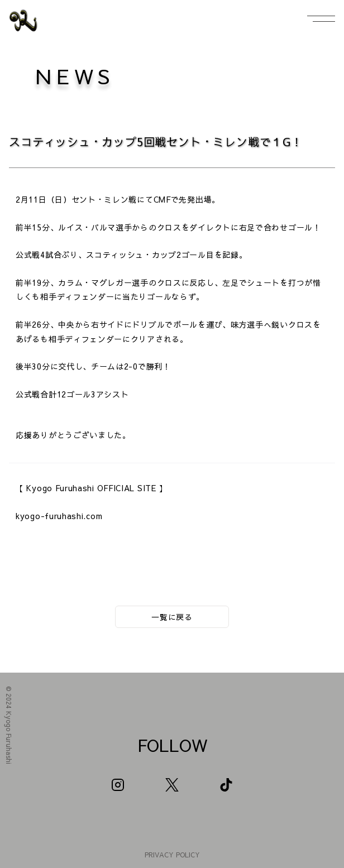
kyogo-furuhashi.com (59, 515)
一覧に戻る (172, 616)
